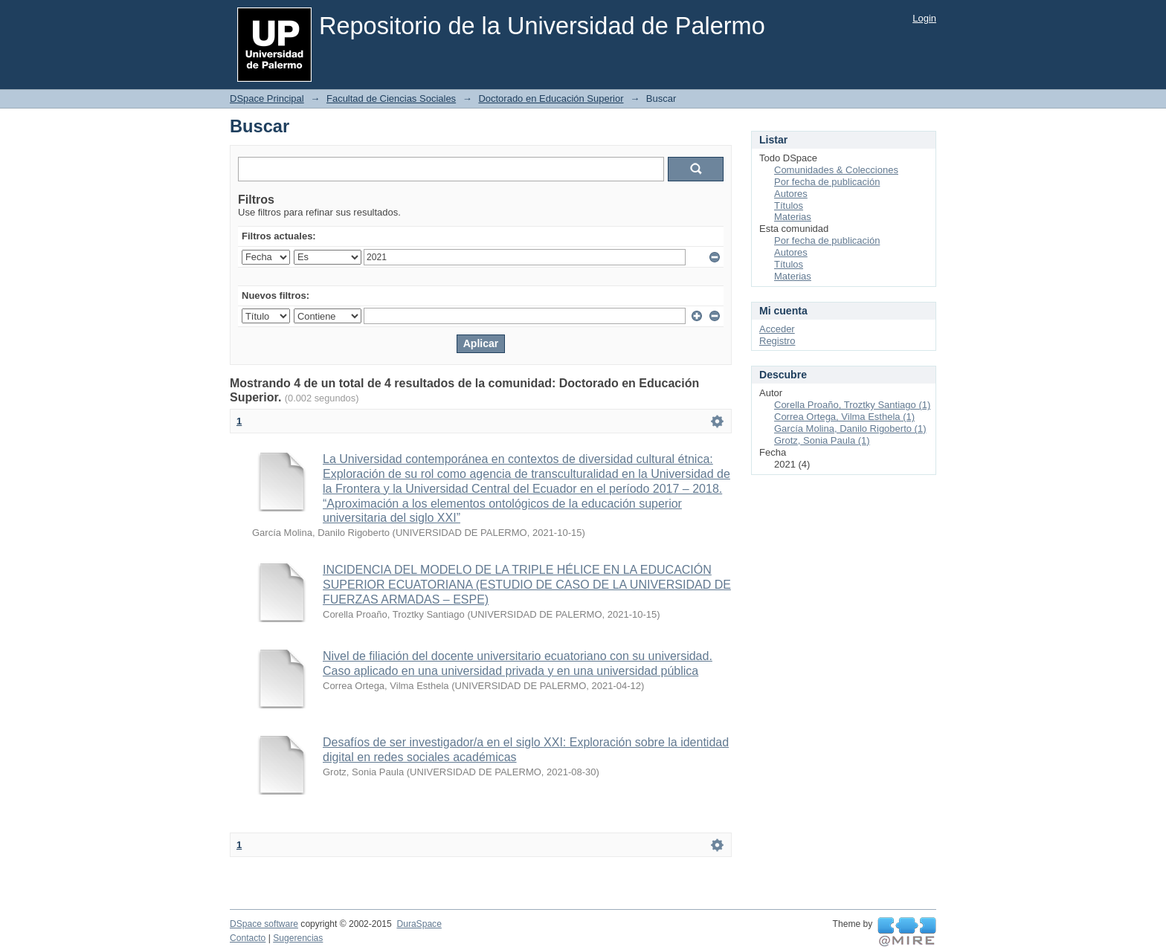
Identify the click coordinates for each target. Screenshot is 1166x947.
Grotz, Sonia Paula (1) (822, 440)
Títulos (788, 205)
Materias (792, 216)
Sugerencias (298, 938)
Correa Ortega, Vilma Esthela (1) (844, 416)
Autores (791, 193)
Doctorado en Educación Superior (550, 98)
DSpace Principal (267, 98)
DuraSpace (418, 924)
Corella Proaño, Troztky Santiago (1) (852, 404)
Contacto (247, 938)
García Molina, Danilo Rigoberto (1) (850, 428)
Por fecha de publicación (827, 181)
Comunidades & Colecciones (836, 169)
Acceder (777, 328)
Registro (777, 340)
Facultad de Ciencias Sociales (391, 98)
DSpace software (264, 924)
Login (924, 18)
